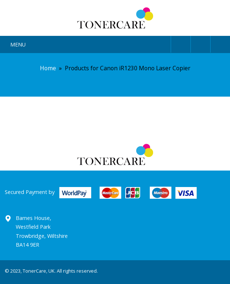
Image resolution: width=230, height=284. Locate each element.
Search (200, 43)
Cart (220, 43)
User (181, 43)
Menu (18, 44)
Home (48, 68)
